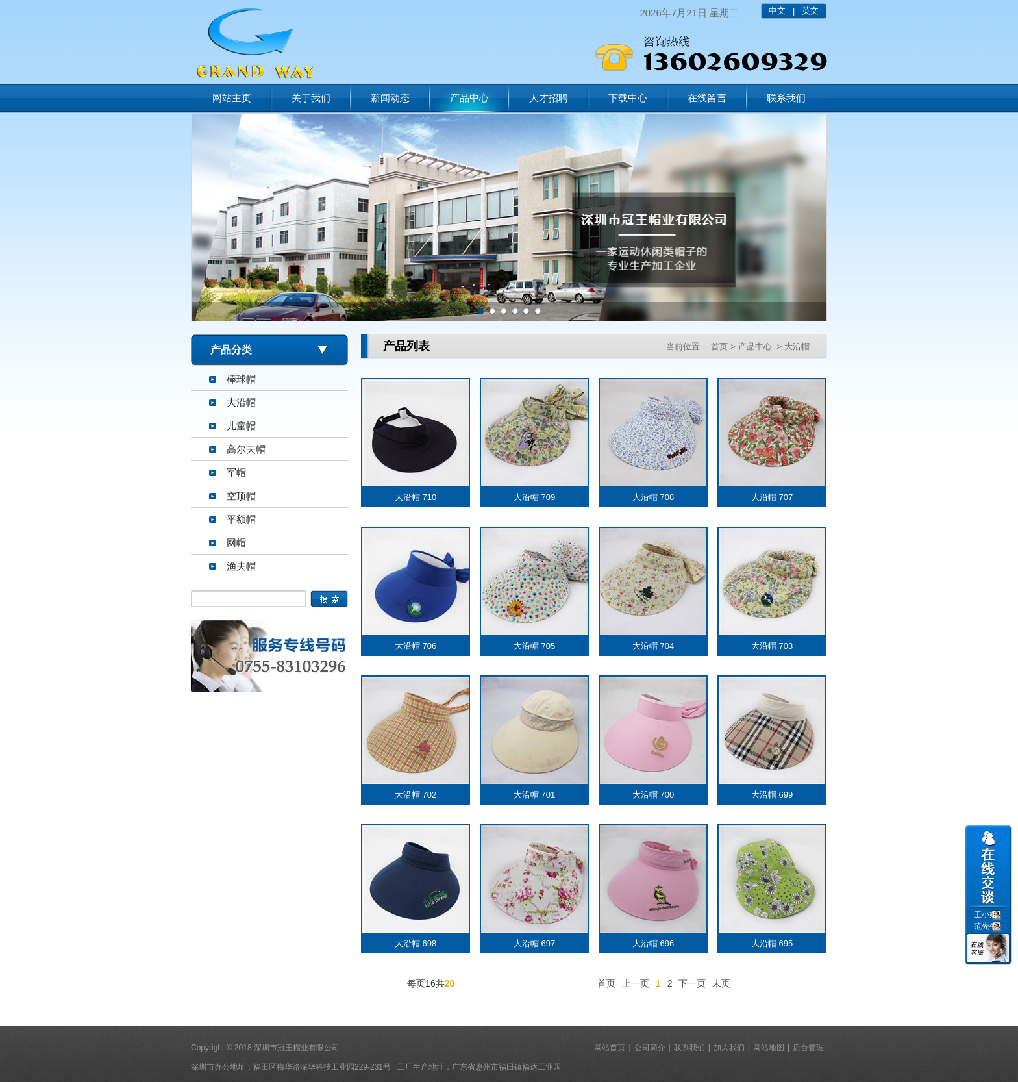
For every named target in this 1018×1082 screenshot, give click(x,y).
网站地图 (768, 1047)
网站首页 (609, 1047)
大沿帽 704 (653, 646)
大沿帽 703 (772, 646)
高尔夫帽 (246, 449)
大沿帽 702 (415, 794)
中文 (777, 11)
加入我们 (729, 1047)
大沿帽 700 (653, 794)
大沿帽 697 (534, 943)
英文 (810, 11)
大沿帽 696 (653, 943)
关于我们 (311, 97)
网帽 (236, 542)
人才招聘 (548, 97)
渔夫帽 (241, 566)
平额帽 (241, 519)
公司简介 (649, 1047)
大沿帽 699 (772, 794)
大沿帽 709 (534, 497)
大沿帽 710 (415, 497)
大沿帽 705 (534, 646)
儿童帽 (241, 425)
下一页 (692, 983)
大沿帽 (241, 402)
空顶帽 (241, 495)
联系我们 (786, 97)
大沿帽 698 (415, 943)
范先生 (985, 926)
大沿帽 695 (772, 943)
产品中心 (469, 97)
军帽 (236, 472)
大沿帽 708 (653, 497)
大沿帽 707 (772, 497)
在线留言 (707, 97)
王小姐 (985, 914)
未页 (721, 983)
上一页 (635, 983)
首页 (719, 346)
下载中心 (627, 97)
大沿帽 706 (415, 646)
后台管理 (808, 1047)
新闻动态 (390, 97)
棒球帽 (241, 378)
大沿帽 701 (534, 794)
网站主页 (231, 97)
